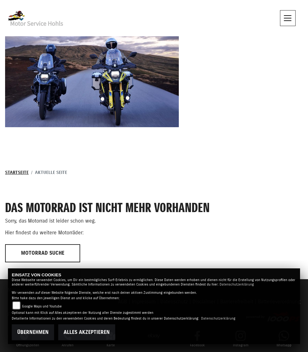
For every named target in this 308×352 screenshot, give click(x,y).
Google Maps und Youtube (42, 306)
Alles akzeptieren (87, 332)
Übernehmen (33, 332)
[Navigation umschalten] (288, 18)
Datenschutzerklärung (237, 284)
